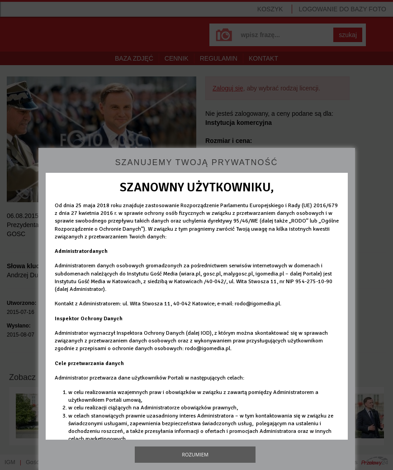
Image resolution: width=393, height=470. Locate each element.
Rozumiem (195, 454)
